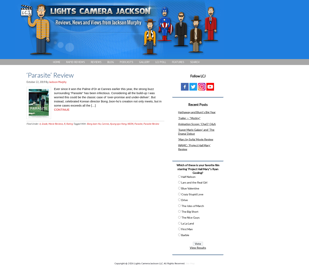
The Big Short (189, 211)
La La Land (187, 223)
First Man (187, 229)
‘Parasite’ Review (50, 75)
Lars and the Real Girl (194, 182)
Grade (44, 123)
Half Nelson (188, 176)
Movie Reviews (55, 123)
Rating (69, 123)
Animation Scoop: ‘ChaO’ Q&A (197, 124)
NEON (130, 123)
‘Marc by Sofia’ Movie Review (195, 139)
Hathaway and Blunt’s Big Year (197, 112)
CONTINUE (61, 109)
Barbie (185, 235)
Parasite (138, 123)
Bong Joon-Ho (94, 123)
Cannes (105, 123)
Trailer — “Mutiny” (189, 118)
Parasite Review (151, 123)
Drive (184, 200)
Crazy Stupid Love (192, 194)
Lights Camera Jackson (119, 29)
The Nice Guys (190, 217)
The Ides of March (192, 206)
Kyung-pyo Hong (118, 123)
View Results (198, 247)
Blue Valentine (190, 188)
